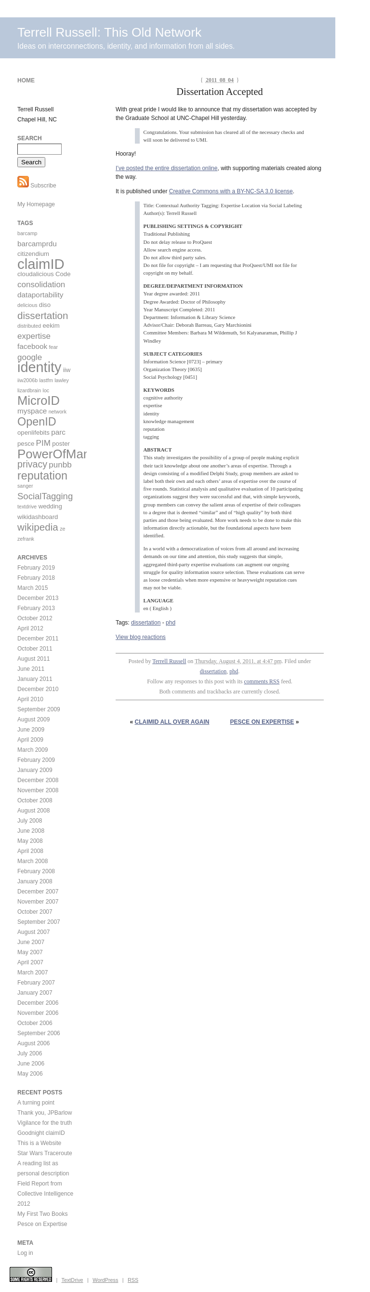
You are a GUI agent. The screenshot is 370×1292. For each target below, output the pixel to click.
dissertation (145, 622)
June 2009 (30, 729)
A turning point (35, 1102)
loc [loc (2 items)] (46, 390)
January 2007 (35, 992)
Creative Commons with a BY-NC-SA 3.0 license (231, 191)
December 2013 (37, 598)
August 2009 (33, 719)
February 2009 (36, 760)
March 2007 (32, 972)
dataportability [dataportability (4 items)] (40, 295)
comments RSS (262, 681)
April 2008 (30, 851)
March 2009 (32, 749)
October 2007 (35, 911)
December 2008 (37, 780)
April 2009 (30, 739)
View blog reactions (141, 637)
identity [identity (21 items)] (39, 367)
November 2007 (37, 901)
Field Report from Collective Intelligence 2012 (45, 1193)
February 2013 (36, 608)
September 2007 (38, 922)
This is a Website (39, 1143)
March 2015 (32, 588)
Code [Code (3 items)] (63, 274)
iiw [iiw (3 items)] (66, 369)
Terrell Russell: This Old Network (109, 32)
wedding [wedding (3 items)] (50, 506)
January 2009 (35, 770)
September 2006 (38, 1033)
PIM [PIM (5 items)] (43, 443)
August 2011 (33, 658)
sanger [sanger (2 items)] (25, 486)
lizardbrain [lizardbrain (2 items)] (29, 390)
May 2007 (30, 952)
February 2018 (36, 577)
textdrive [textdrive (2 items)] (27, 506)
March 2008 (32, 861)
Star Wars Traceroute (44, 1153)
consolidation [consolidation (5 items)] (41, 284)
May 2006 (30, 1073)
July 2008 (29, 820)
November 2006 (37, 1013)
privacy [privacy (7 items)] (32, 464)
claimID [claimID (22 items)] (41, 264)
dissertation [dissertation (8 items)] (42, 315)
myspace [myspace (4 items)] (32, 411)
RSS (133, 1280)
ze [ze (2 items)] (62, 529)
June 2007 (30, 942)
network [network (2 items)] (57, 411)
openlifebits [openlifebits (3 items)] (33, 432)
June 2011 (30, 669)
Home (26, 80)
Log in (25, 1253)
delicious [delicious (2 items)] (27, 305)
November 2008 (37, 790)
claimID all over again (172, 722)
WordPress (105, 1280)
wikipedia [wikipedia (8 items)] (37, 527)
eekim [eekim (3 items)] (51, 325)
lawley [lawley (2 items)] (61, 380)
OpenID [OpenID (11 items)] (36, 421)
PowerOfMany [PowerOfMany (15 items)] (56, 454)
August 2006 (33, 1043)
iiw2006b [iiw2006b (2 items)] (27, 380)
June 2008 (30, 830)
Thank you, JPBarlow (44, 1112)
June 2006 (30, 1063)
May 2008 (30, 841)
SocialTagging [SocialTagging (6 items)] (45, 496)
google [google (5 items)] (29, 357)
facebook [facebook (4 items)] (32, 346)
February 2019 (36, 567)
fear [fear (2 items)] (53, 347)
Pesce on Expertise (262, 722)
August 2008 (33, 810)
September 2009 (38, 709)
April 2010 (30, 699)
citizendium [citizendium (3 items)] (33, 253)
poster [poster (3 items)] (61, 443)
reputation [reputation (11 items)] (42, 475)
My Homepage (36, 204)
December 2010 (37, 689)
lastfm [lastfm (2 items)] (46, 380)
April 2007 (30, 962)
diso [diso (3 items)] (45, 304)
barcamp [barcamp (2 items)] (27, 233)
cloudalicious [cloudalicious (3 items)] (35, 274)
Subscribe (36, 185)
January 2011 (35, 679)
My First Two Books (42, 1214)
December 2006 (37, 1002)
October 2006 (35, 1023)
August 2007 (33, 932)
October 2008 (35, 800)
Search (29, 138)
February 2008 (36, 871)
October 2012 (35, 618)
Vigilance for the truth (44, 1122)
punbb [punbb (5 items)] (60, 464)
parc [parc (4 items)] (58, 432)
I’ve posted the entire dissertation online (166, 168)
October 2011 (35, 648)
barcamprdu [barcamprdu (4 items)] (37, 244)
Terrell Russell (169, 661)
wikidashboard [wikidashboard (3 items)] (37, 516)
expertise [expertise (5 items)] (34, 336)
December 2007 (37, 891)
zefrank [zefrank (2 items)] (25, 539)
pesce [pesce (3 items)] (25, 443)
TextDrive (72, 1280)
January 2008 (35, 881)
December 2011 (37, 638)
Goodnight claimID (41, 1133)
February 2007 (36, 982)
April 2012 (30, 628)
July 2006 (29, 1053)
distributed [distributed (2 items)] (29, 326)
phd (170, 622)
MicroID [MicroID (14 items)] (38, 400)
